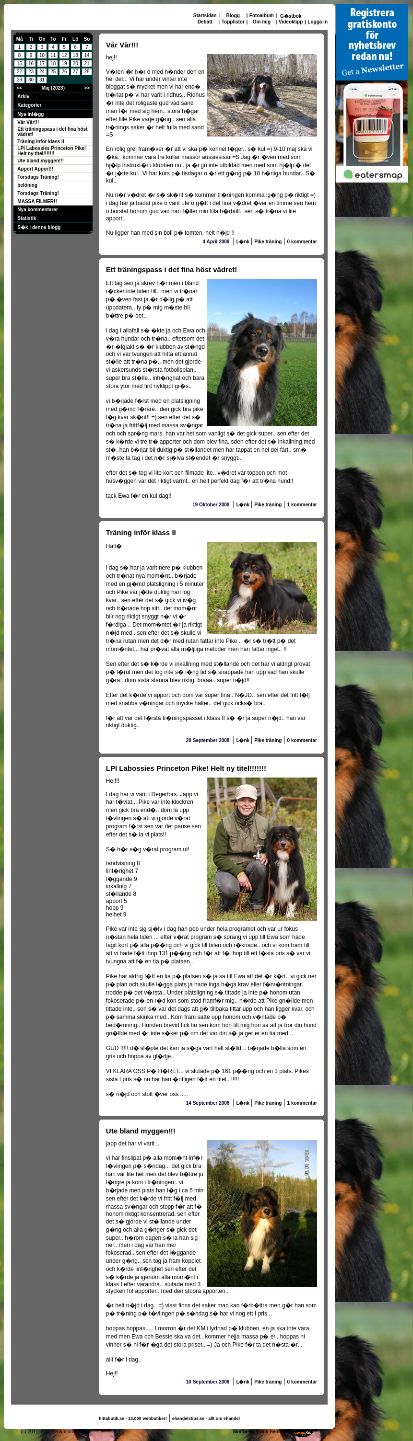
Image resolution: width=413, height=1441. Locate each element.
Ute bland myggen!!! (40, 160)
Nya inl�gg (30, 114)
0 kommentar (302, 241)
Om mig (262, 21)
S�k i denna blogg (38, 227)
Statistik (26, 218)
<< (20, 88)
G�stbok (290, 16)
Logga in (317, 21)
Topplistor (233, 21)
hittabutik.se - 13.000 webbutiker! (133, 1418)
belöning (27, 185)
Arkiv (23, 96)
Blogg (233, 15)
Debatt (205, 21)
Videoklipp (291, 21)
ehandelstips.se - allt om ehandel (206, 1418)
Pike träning (268, 241)
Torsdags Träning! (38, 177)
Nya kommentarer (37, 209)
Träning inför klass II (40, 141)
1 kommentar (302, 504)
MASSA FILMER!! (37, 201)
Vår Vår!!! (28, 122)
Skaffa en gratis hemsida (261, 1431)
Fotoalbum (261, 15)
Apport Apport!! (35, 169)
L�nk (243, 241)
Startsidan (205, 15)
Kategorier (29, 105)
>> (87, 88)
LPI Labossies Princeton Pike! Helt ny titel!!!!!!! (51, 151)
